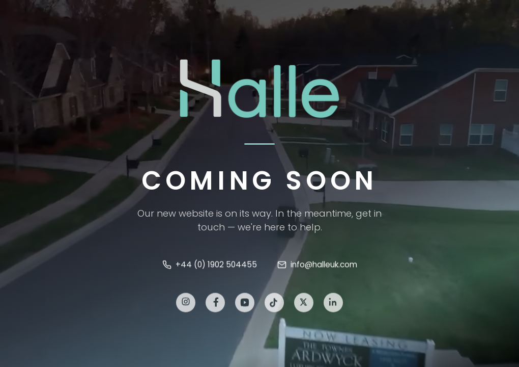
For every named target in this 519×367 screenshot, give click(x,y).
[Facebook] (215, 304)
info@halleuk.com (317, 265)
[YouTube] (244, 304)
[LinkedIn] (333, 304)
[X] (303, 304)
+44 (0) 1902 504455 (209, 265)
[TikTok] (274, 304)
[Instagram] (185, 304)
